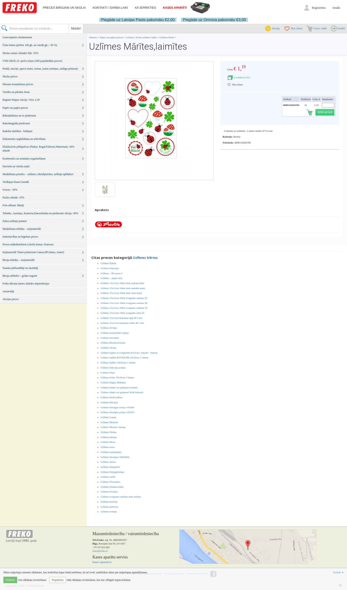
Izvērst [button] (338, 572)
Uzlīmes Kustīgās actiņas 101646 (117, 407)
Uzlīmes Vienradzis (110, 481)
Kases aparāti (175, 7)
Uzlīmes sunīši (107, 476)
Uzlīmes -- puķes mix (111, 278)
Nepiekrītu (57, 580)
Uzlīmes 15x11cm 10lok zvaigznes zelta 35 (122, 312)
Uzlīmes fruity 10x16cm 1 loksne (117, 377)
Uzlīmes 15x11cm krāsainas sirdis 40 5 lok (122, 323)
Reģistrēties (319, 7)
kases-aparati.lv (102, 562)
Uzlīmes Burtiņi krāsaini (112, 342)
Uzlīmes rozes (107, 447)
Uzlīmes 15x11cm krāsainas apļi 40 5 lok (121, 318)
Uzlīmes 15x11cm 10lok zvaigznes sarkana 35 (123, 298)
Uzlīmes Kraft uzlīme (111, 397)
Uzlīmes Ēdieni (108, 263)
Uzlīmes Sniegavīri (110, 467)
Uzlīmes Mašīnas (109, 422)
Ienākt (336, 7)
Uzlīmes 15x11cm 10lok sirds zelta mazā (121, 293)
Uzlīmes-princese (109, 506)
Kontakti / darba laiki (110, 7)
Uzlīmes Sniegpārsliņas (112, 472)
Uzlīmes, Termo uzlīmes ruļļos (141, 37)
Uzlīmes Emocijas (109, 268)
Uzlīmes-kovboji (108, 501)
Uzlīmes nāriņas (108, 437)
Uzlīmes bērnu (167, 37)
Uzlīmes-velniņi (108, 511)
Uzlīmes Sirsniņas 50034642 (115, 457)
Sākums (93, 37)
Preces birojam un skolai (64, 7)
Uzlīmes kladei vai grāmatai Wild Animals (121, 392)
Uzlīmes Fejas (107, 372)
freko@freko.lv (100, 550)
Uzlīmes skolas (108, 461)
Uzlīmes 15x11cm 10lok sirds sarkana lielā (122, 283)
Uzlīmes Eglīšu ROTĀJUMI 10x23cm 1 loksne (124, 357)
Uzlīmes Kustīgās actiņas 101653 (117, 412)
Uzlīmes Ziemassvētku (112, 486)
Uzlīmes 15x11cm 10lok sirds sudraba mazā (122, 288)
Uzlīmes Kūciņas (109, 402)
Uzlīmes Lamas (108, 417)
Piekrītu (10, 580)
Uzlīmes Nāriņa (108, 432)
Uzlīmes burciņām (109, 337)
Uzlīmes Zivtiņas (109, 491)
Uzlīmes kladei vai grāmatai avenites (119, 387)
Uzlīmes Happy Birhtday (113, 382)
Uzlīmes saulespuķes (111, 452)
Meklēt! (76, 28)
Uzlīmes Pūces (107, 442)
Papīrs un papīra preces (112, 37)
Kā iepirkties (145, 7)
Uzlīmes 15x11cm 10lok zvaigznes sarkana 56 (123, 303)
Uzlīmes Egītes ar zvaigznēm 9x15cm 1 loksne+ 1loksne (129, 352)
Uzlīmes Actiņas (108, 327)
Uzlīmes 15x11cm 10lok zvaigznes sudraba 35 (123, 307)
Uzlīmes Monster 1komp (112, 427)
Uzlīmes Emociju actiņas (113, 367)
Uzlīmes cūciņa (108, 347)
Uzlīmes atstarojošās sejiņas (114, 332)
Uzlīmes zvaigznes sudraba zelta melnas (120, 496)
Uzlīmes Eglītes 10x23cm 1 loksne (118, 362)
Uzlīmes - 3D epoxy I (111, 273)
